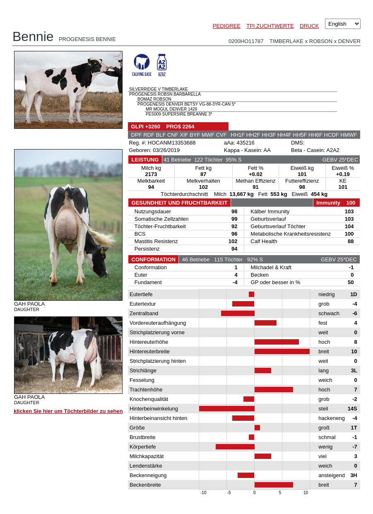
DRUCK (309, 26)
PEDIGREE (227, 26)
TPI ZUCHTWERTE (270, 26)
